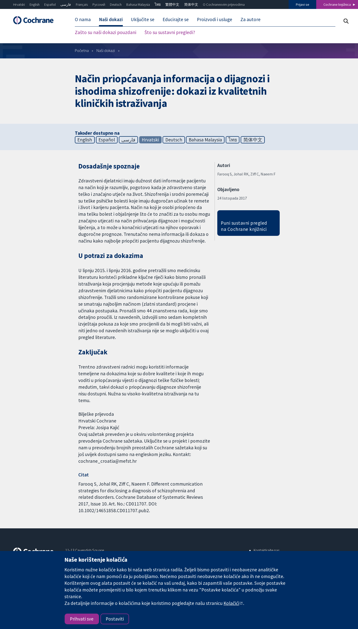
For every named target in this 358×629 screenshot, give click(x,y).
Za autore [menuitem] (250, 19)
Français (82, 4)
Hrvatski (19, 4)
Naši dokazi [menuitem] (111, 19)
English (35, 4)
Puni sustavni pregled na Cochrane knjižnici (244, 226)
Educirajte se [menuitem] (176, 19)
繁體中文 (172, 4)
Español (50, 4)
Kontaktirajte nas (266, 550)
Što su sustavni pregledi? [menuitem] (169, 32)
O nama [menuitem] (83, 19)
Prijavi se (302, 4)
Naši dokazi (105, 50)
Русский (98, 4)
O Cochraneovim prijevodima (224, 4)
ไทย (158, 4)
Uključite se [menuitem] (142, 19)
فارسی (65, 4)
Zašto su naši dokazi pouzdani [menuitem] (105, 32)
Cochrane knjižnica (337, 4)
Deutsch (116, 4)
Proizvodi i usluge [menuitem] (214, 19)
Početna (82, 50)
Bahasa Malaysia (138, 4)
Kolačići (231, 603)
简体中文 (191, 4)
